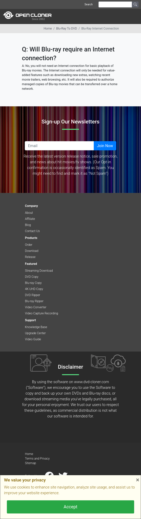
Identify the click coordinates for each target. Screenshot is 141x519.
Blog (28, 225)
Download (31, 251)
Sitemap (30, 463)
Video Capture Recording (41, 313)
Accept (70, 506)
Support (30, 320)
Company (31, 206)
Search (88, 4)
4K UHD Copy (34, 289)
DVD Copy (31, 277)
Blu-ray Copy (33, 283)
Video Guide (33, 339)
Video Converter (35, 307)
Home (48, 28)
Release (30, 257)
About (29, 213)
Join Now (105, 145)
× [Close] (137, 480)
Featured (31, 264)
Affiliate (30, 219)
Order (28, 245)
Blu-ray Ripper (34, 301)
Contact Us (32, 231)
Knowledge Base (36, 327)
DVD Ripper (32, 295)
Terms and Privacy (37, 458)
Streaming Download (39, 270)
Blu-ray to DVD (66, 28)
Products (31, 238)
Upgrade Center (35, 333)
